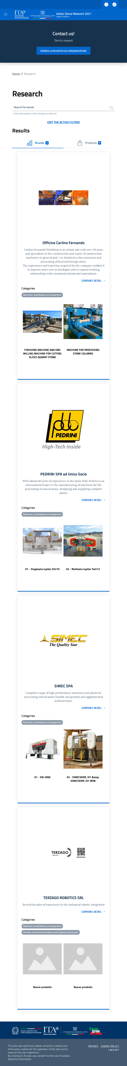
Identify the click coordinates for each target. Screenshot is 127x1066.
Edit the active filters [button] (63, 122)
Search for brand (24, 107)
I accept (113, 1050)
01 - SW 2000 (42, 778)
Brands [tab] (38, 143)
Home (16, 74)
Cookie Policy (110, 1046)
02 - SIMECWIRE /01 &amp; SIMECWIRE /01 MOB (83, 780)
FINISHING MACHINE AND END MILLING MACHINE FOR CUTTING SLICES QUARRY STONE (42, 354)
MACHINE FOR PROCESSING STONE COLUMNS (83, 352)
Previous (19, 329)
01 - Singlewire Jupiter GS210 (42, 570)
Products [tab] (89, 143)
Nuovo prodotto (42, 989)
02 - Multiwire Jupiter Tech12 (83, 570)
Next (108, 329)
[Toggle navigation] (6, 14)
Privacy (93, 1046)
